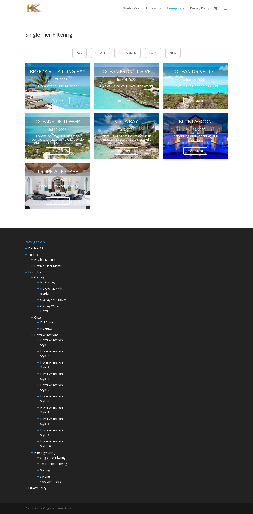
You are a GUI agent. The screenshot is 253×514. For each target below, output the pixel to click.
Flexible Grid (131, 8)
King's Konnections (57, 508)
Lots (153, 53)
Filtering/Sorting (44, 453)
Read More (57, 101)
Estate (100, 53)
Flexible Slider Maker (47, 266)
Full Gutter (47, 322)
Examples (174, 8)
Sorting (45, 470)
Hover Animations (46, 335)
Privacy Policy (199, 8)
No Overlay (47, 282)
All (79, 53)
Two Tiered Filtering (53, 464)
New (173, 53)
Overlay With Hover (53, 300)
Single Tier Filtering (52, 458)
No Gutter (47, 328)
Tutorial (151, 8)
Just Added (127, 53)
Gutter (38, 317)
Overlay (39, 277)
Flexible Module (44, 260)
